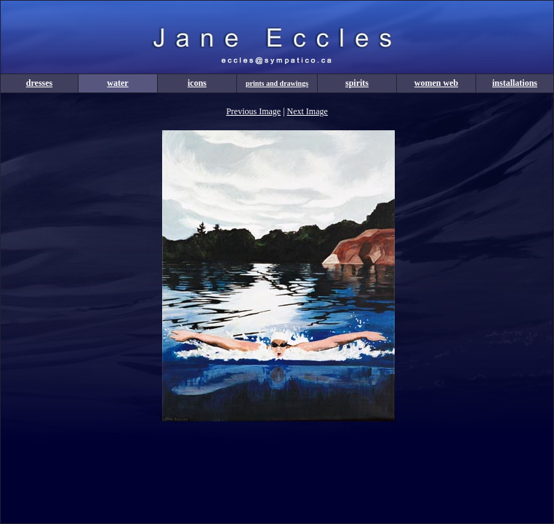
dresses (39, 83)
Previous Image (253, 111)
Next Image (307, 111)
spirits (357, 83)
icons (197, 83)
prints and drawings (277, 83)
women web (436, 83)
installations (514, 83)
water (117, 83)
